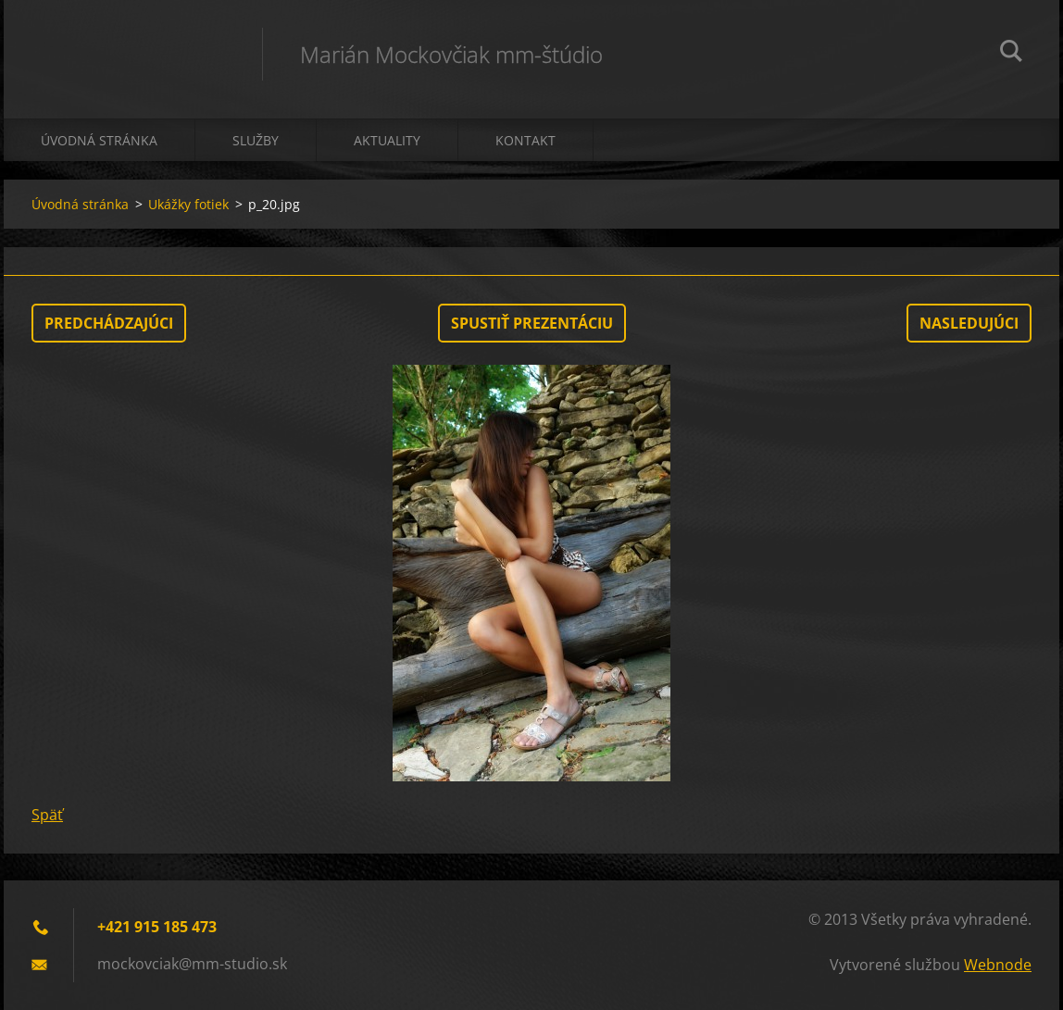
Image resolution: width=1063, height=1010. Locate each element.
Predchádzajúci (108, 323)
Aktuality (387, 140)
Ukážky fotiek (188, 204)
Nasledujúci (969, 323)
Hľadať (1011, 53)
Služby (255, 140)
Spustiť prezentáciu (532, 323)
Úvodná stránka (99, 140)
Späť (47, 814)
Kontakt (525, 140)
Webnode (998, 964)
